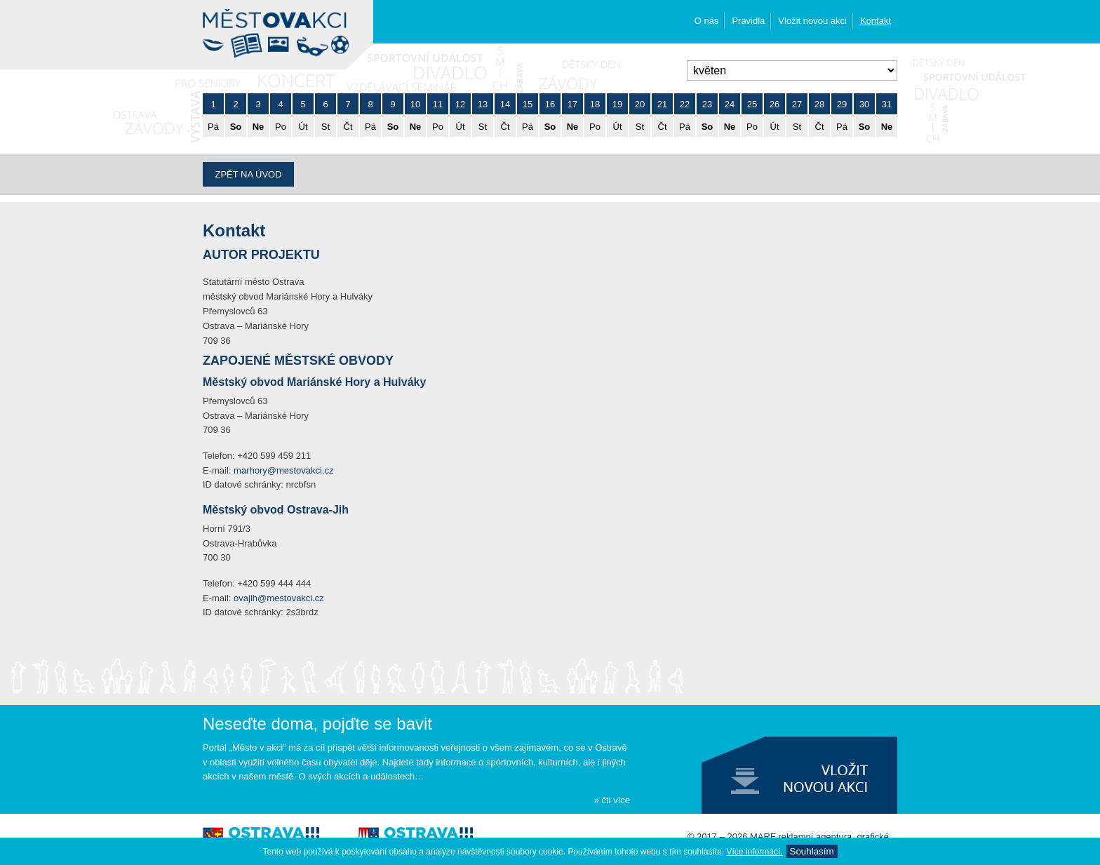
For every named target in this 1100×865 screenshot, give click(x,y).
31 (887, 104)
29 (842, 104)
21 (662, 104)
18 (595, 104)
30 (864, 104)
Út (303, 126)
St (325, 126)
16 (550, 104)
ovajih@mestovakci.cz (279, 598)
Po (280, 126)
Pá (213, 126)
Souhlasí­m (812, 851)
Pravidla (748, 20)
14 (505, 104)
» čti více (612, 800)
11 (438, 104)
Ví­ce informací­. (755, 852)
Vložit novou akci (812, 20)
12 (460, 104)
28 (819, 104)
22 (685, 104)
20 (640, 104)
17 (572, 104)
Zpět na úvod (248, 174)
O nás (707, 20)
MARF (763, 836)
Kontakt (875, 20)
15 (527, 104)
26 (774, 104)
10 (415, 104)
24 (730, 104)
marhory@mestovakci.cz (284, 470)
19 (617, 104)
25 (752, 104)
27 (797, 104)
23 (707, 104)
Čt (348, 126)
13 (483, 104)
